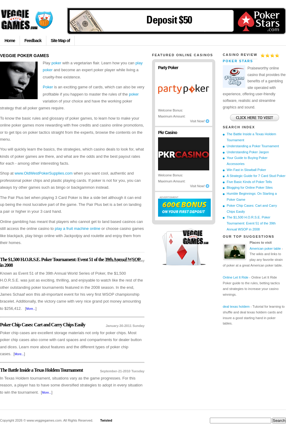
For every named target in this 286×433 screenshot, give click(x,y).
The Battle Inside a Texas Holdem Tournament (41, 370)
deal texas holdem (236, 306)
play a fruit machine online (77, 228)
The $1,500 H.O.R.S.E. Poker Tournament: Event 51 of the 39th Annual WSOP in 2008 (251, 223)
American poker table (265, 248)
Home (10, 40)
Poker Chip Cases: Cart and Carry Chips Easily (42, 324)
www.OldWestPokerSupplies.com (43, 173)
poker (56, 63)
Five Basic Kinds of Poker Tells (249, 182)
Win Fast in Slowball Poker (246, 170)
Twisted (106, 420)
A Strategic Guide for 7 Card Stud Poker (256, 176)
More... (31, 308)
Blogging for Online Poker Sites (250, 187)
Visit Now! (199, 121)
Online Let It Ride (235, 277)
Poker (48, 87)
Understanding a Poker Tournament (253, 146)
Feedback (33, 40)
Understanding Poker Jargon (248, 152)
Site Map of (60, 40)
